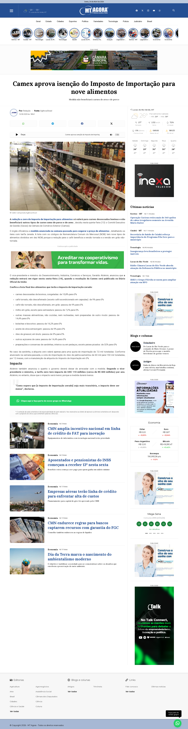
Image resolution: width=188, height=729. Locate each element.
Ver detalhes (154, 529)
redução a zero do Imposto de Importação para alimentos (42, 219)
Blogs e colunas (141, 335)
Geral (38, 21)
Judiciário (138, 21)
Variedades (98, 21)
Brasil (149, 21)
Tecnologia (113, 21)
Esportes (73, 21)
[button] (146, 533)
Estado (49, 21)
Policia (126, 21)
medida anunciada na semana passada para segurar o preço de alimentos (70, 231)
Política (85, 21)
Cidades (60, 21)
